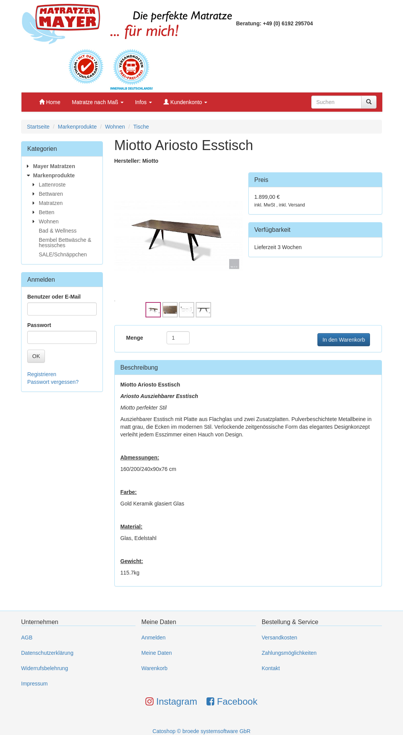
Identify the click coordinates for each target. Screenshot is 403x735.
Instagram (171, 701)
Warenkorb (154, 668)
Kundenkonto (185, 102)
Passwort (39, 325)
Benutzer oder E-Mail (54, 297)
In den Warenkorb (343, 340)
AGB (27, 637)
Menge (134, 338)
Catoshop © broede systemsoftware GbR (201, 731)
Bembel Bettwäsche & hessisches (65, 242)
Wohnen (115, 127)
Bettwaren (51, 194)
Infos (143, 102)
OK (36, 356)
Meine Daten (156, 653)
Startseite (38, 127)
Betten (46, 212)
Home (49, 102)
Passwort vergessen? (53, 382)
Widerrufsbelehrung (44, 668)
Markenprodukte (77, 127)
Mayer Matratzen (54, 166)
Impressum (34, 683)
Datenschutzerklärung (47, 653)
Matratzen (51, 203)
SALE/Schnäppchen (63, 254)
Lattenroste (52, 184)
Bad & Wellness (58, 230)
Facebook (232, 701)
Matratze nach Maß (98, 102)
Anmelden (153, 637)
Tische (141, 127)
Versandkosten (279, 637)
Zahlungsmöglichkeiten (289, 653)
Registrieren (41, 374)
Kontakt (271, 668)
